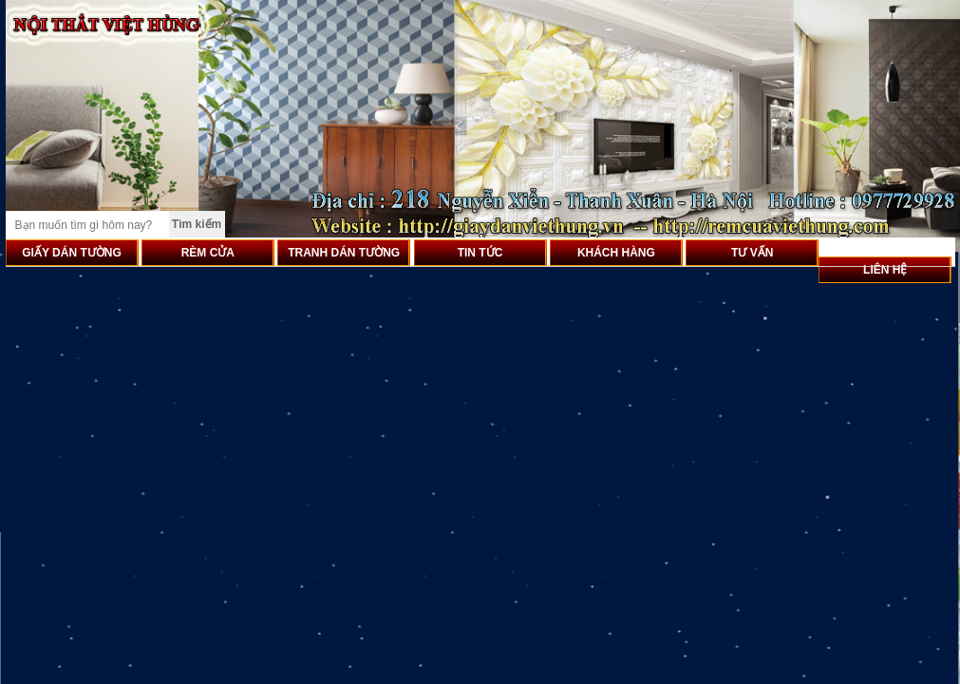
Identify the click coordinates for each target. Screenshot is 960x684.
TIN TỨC (480, 252)
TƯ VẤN (752, 252)
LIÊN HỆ (885, 269)
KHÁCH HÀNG (616, 252)
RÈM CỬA (208, 252)
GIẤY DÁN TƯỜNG (71, 252)
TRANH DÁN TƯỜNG (344, 252)
